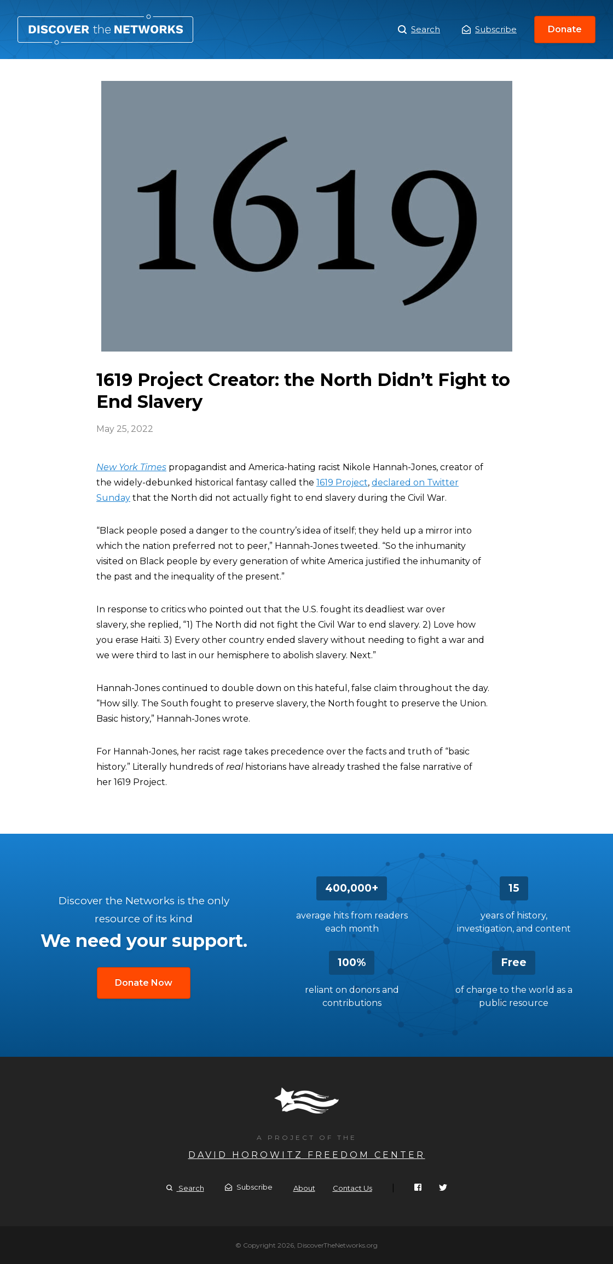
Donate (565, 29)
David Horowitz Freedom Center (306, 1155)
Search (419, 29)
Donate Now (143, 983)
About (304, 1188)
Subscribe (489, 29)
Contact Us (352, 1188)
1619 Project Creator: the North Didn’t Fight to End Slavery (105, 29)
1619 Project (342, 482)
